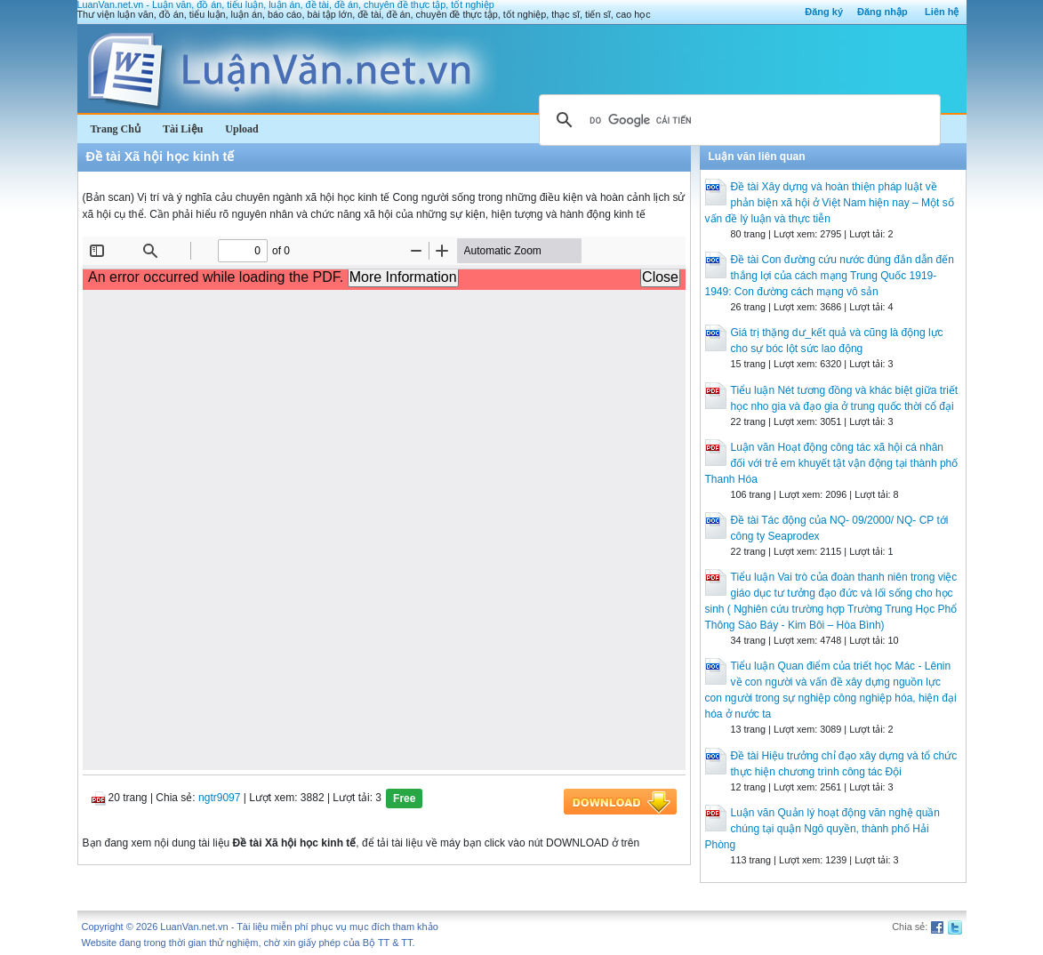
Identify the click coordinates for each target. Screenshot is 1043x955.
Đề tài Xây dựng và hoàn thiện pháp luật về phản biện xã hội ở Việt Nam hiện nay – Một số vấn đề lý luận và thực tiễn (829, 203)
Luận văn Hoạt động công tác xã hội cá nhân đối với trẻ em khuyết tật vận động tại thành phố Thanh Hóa (832, 463)
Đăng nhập (882, 11)
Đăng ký (824, 11)
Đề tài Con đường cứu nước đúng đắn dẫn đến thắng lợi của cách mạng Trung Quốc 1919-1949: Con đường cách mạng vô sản (829, 275)
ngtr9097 (219, 797)
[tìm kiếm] (737, 120)
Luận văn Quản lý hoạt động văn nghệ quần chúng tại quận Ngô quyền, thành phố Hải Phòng (822, 829)
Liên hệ (942, 11)
